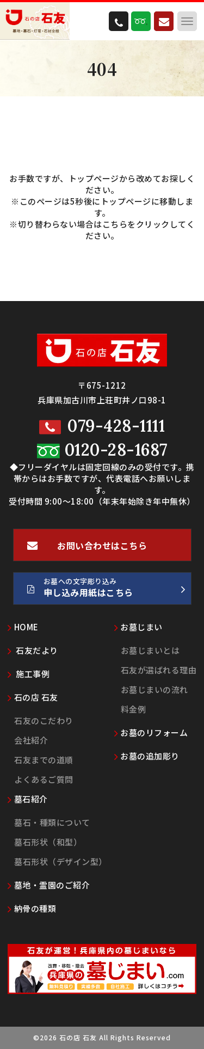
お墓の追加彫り (147, 756)
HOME (23, 627)
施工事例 (29, 673)
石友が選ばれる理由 (159, 670)
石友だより (33, 650)
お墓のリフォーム (151, 732)
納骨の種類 (32, 908)
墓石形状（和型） (48, 842)
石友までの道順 (43, 759)
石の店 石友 (33, 697)
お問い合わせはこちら (87, 550)
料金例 (133, 709)
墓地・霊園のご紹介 (49, 885)
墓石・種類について (52, 822)
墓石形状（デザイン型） (60, 861)
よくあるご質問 (43, 779)
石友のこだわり (43, 720)
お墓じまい (138, 627)
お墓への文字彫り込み (106, 590)
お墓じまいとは (150, 650)
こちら (115, 224)
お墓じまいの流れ (154, 689)
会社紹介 (31, 740)
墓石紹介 (28, 799)
